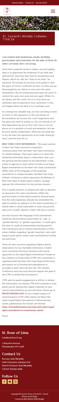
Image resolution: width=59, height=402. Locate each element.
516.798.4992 (17, 359)
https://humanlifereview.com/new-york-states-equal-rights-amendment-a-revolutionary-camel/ (28, 308)
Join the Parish (41, 2)
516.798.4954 (25, 365)
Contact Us (29, 2)
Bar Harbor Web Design (34, 398)
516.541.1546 (16, 369)
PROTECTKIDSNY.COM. (13, 293)
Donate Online (17, 2)
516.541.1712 (24, 362)
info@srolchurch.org (12, 337)
